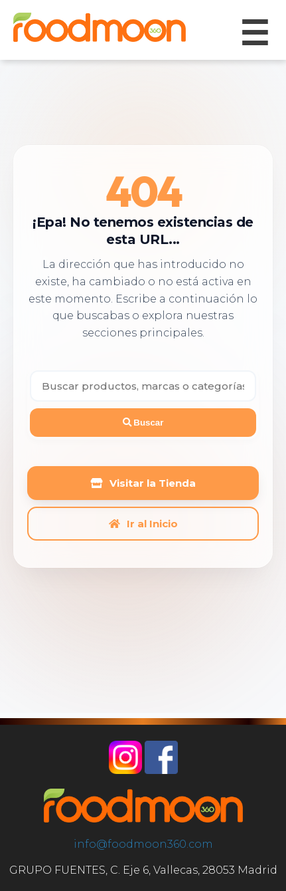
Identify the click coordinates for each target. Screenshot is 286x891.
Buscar (143, 423)
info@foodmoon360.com (143, 844)
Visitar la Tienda (143, 483)
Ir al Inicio (143, 523)
